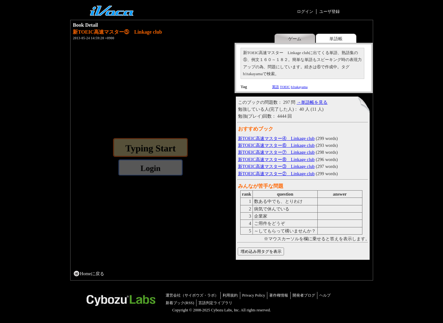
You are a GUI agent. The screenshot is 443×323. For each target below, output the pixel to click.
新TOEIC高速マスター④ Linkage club (276, 138)
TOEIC (285, 87)
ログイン (305, 11)
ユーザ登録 (329, 11)
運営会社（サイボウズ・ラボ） (192, 295)
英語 (275, 87)
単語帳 (336, 38)
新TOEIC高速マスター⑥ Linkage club (276, 145)
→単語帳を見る (312, 102)
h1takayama (299, 87)
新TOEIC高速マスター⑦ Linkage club (276, 152)
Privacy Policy (253, 295)
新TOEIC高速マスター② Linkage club (276, 173)
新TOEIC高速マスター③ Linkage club (276, 166)
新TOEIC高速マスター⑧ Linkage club (276, 159)
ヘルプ (325, 295)
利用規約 (230, 295)
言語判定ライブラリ (215, 303)
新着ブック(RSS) (180, 303)
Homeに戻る (92, 273)
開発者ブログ (303, 295)
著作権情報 (278, 295)
